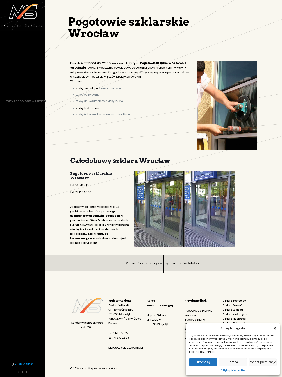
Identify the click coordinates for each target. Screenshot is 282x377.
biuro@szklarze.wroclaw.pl (125, 347)
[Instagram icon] (18, 372)
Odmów (232, 362)
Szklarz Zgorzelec (234, 301)
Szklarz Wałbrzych (235, 314)
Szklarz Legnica (233, 310)
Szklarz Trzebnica (234, 319)
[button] (275, 328)
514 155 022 (120, 333)
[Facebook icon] (22, 372)
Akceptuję (203, 362)
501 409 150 (82, 185)
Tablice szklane (195, 319)
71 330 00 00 (83, 192)
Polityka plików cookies (233, 370)
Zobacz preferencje (262, 362)
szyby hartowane (87, 108)
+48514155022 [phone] (24, 364)
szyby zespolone (87, 88)
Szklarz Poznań (233, 305)
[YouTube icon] (27, 372)
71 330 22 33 (121, 337)
